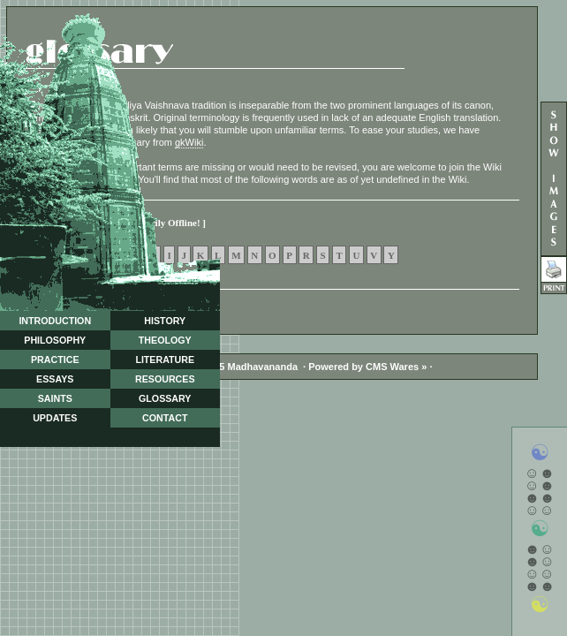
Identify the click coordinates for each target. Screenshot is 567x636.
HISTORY (164, 320)
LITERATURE (164, 359)
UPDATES (55, 418)
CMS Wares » (396, 366)
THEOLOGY (165, 340)
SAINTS (55, 398)
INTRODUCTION (55, 320)
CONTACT (164, 418)
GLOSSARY (165, 398)
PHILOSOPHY (55, 340)
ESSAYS (54, 379)
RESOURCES (165, 379)
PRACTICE (55, 359)
